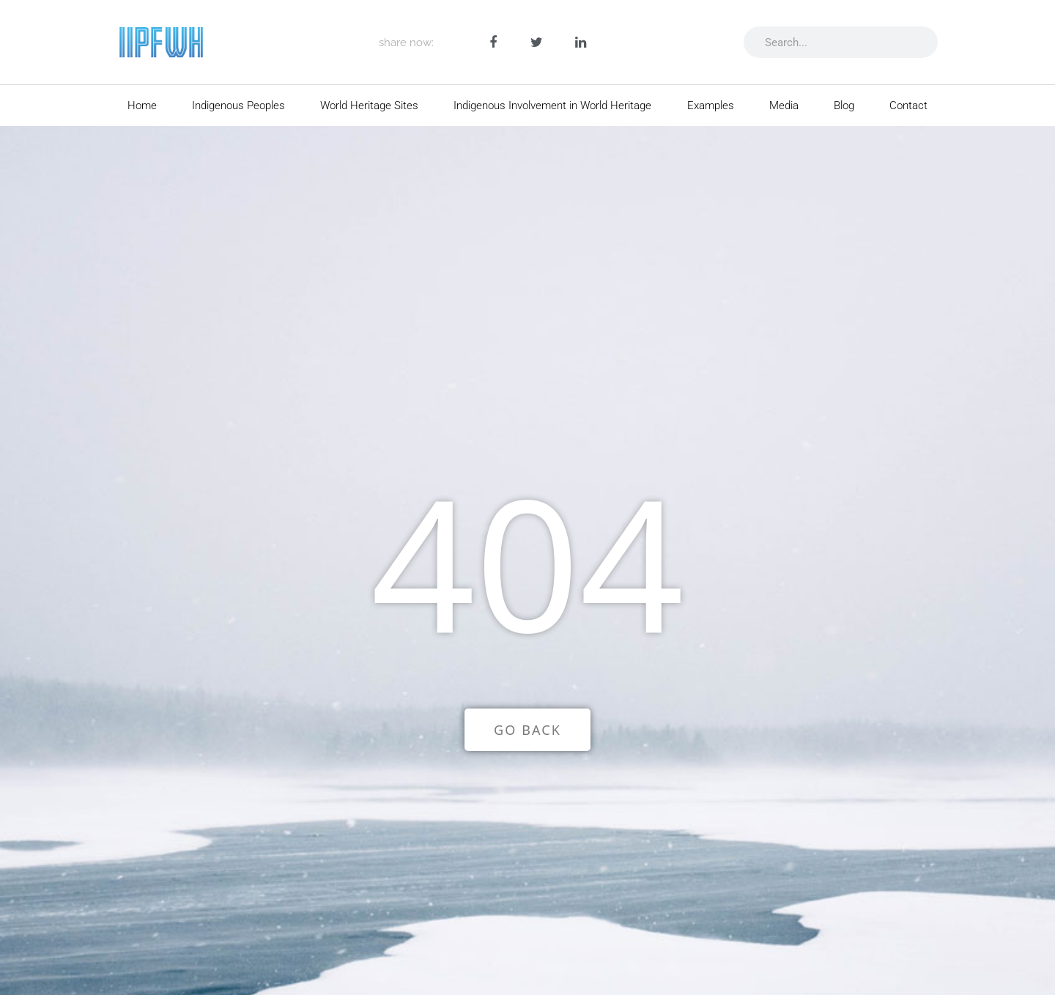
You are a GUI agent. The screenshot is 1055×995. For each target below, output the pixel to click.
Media (784, 105)
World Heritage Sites (369, 105)
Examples (710, 105)
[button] (494, 42)
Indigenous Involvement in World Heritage (552, 105)
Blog (844, 105)
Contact (908, 105)
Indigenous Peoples (238, 105)
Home (142, 105)
